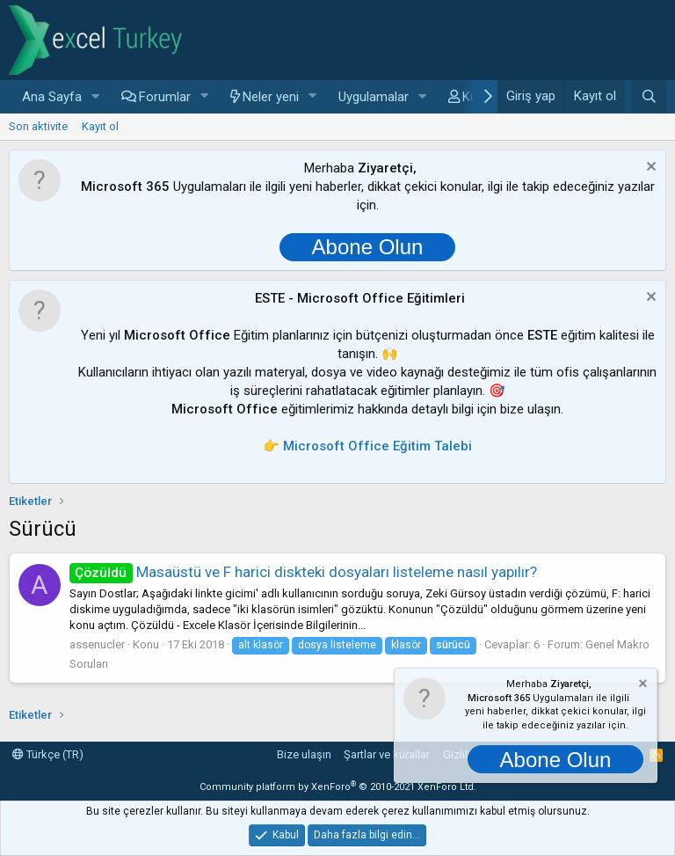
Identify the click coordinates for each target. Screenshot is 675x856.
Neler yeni (271, 97)
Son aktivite (38, 126)
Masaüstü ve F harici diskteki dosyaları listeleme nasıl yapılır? (303, 572)
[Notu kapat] (649, 168)
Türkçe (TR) (47, 754)
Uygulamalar (373, 97)
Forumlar (165, 97)
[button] (95, 97)
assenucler (97, 644)
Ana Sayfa (52, 97)
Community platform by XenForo (338, 787)
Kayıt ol (100, 126)
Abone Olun (368, 247)
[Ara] (649, 96)
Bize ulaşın (304, 754)
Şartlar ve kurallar (387, 754)
